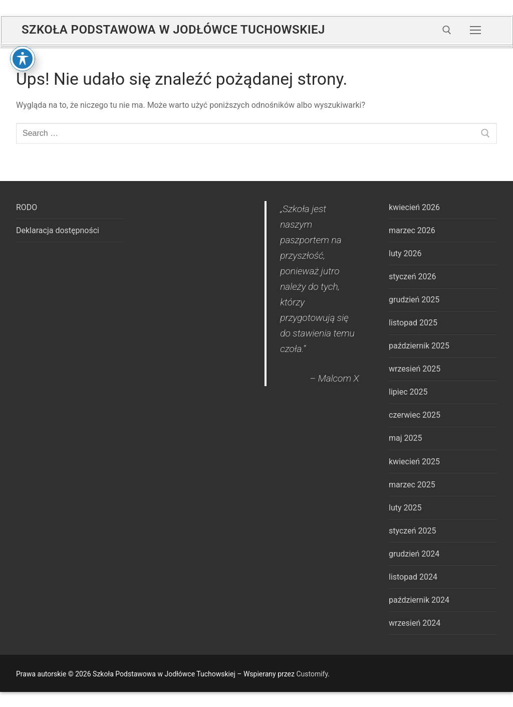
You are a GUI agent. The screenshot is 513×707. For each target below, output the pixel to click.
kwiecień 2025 (414, 461)
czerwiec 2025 (414, 415)
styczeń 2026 (412, 276)
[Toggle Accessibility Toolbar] (23, 24)
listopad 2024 (413, 577)
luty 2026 (405, 253)
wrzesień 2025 (414, 369)
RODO (26, 207)
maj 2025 (405, 438)
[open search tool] (446, 30)
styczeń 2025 (412, 531)
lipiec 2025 (408, 392)
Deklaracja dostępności (57, 230)
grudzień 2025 (414, 299)
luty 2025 (405, 507)
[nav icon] (475, 30)
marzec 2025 (412, 484)
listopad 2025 (413, 322)
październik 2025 (419, 345)
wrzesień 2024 (414, 623)
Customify (312, 674)
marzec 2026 (412, 230)
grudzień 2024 (414, 554)
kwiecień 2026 (414, 207)
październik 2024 (419, 600)
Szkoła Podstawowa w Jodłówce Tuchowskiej (173, 30)
